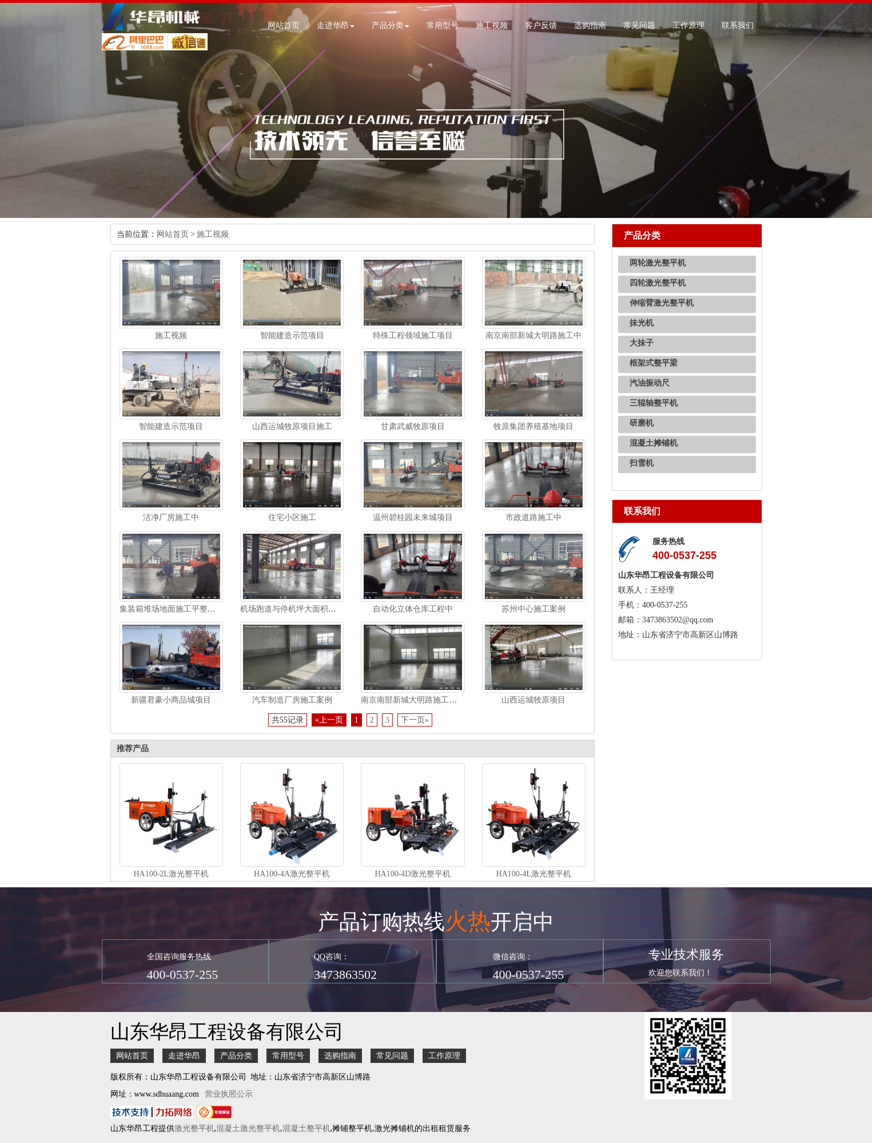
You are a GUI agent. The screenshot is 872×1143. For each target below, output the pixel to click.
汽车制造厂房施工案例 (292, 700)
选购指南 (590, 25)
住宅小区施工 (292, 517)
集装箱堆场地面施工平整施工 (172, 609)
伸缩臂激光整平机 (662, 303)
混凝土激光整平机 (248, 1128)
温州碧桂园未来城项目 (413, 517)
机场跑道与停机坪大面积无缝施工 (300, 609)
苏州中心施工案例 (533, 609)
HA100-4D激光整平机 (413, 874)
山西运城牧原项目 (533, 700)
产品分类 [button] (390, 25)
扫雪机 (642, 463)
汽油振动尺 (650, 383)
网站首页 (284, 25)
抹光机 (642, 323)
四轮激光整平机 (658, 283)
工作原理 (688, 25)
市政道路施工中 (533, 517)
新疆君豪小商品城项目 (171, 700)
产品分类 (236, 1055)
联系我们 (738, 25)
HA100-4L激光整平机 (533, 874)
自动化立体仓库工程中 (413, 609)
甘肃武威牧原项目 (413, 426)
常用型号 (443, 25)
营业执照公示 (229, 1094)
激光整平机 (194, 1128)
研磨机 (642, 423)
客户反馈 (541, 25)
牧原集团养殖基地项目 (533, 426)
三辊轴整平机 (654, 403)
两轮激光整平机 (658, 263)
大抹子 (642, 343)
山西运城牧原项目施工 (292, 426)
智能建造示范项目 (292, 335)
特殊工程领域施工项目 (413, 335)
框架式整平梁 (654, 363)
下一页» (415, 720)
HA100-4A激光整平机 (292, 874)
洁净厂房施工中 (171, 517)
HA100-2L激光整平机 (170, 874)
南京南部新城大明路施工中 (533, 335)
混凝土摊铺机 (654, 443)
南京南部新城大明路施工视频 (413, 700)
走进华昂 (184, 1055)
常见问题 (639, 25)
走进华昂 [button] (336, 25)
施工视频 (492, 25)
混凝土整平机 (306, 1128)
